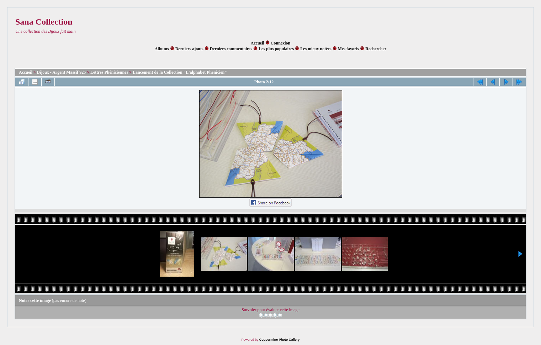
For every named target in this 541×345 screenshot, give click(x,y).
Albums (162, 48)
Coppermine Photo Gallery (279, 339)
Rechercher (375, 48)
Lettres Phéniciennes (109, 72)
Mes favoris (348, 48)
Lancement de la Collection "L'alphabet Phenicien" (180, 72)
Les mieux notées (315, 48)
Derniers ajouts (189, 48)
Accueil (257, 43)
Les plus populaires (276, 48)
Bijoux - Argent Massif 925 (61, 72)
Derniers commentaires (231, 48)
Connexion (280, 43)
